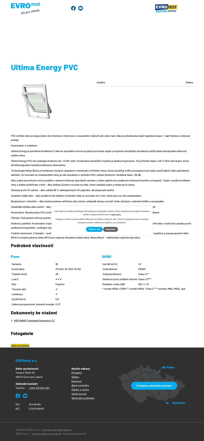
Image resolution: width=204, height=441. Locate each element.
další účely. (116, 214)
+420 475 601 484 (39, 387)
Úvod (19, 29)
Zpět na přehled (20, 345)
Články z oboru (80, 389)
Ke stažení (146, 29)
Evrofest (55, 29)
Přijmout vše (94, 229)
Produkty (35, 29)
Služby (71, 29)
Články (102, 29)
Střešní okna (77, 40)
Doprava (76, 381)
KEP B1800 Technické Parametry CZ (34, 320)
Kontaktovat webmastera (56, 429)
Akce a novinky (80, 385)
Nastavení (111, 229)
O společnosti (123, 29)
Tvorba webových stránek (46, 433)
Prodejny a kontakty (174, 29)
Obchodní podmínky (83, 398)
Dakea (133, 40)
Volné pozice (79, 393)
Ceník (87, 29)
